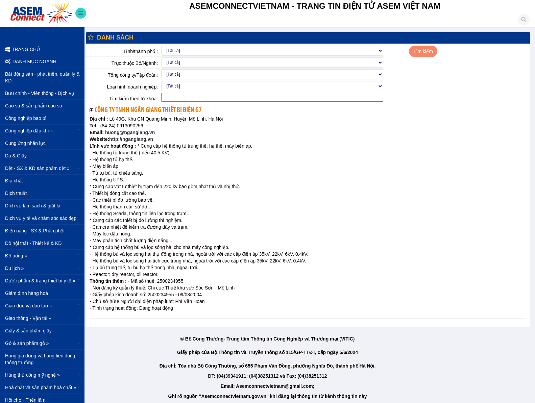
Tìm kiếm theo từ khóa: (133, 98)
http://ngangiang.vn (131, 139)
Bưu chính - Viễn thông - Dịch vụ (39, 93)
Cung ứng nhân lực (25, 143)
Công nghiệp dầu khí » (43, 130)
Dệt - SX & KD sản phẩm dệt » (43, 168)
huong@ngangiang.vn (129, 132)
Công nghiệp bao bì (25, 118)
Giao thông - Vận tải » (43, 318)
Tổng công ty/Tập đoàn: (133, 75)
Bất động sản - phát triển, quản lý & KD (42, 77)
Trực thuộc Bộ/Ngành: (135, 63)
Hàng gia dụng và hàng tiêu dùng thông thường (40, 359)
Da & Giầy (16, 155)
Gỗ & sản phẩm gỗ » (43, 343)
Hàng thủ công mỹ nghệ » (43, 375)
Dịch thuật (16, 193)
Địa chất (14, 180)
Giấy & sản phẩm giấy (28, 330)
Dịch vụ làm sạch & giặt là (32, 205)
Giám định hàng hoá (26, 293)
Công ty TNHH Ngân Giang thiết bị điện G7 (148, 110)
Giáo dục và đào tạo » (43, 305)
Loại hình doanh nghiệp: (132, 87)
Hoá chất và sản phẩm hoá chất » (43, 387)
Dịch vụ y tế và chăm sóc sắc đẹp (40, 218)
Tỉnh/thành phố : (140, 51)
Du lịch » (43, 268)
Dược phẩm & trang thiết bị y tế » (43, 280)
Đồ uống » (43, 255)
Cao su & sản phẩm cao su (33, 105)
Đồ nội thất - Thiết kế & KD (33, 243)
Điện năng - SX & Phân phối (35, 230)
